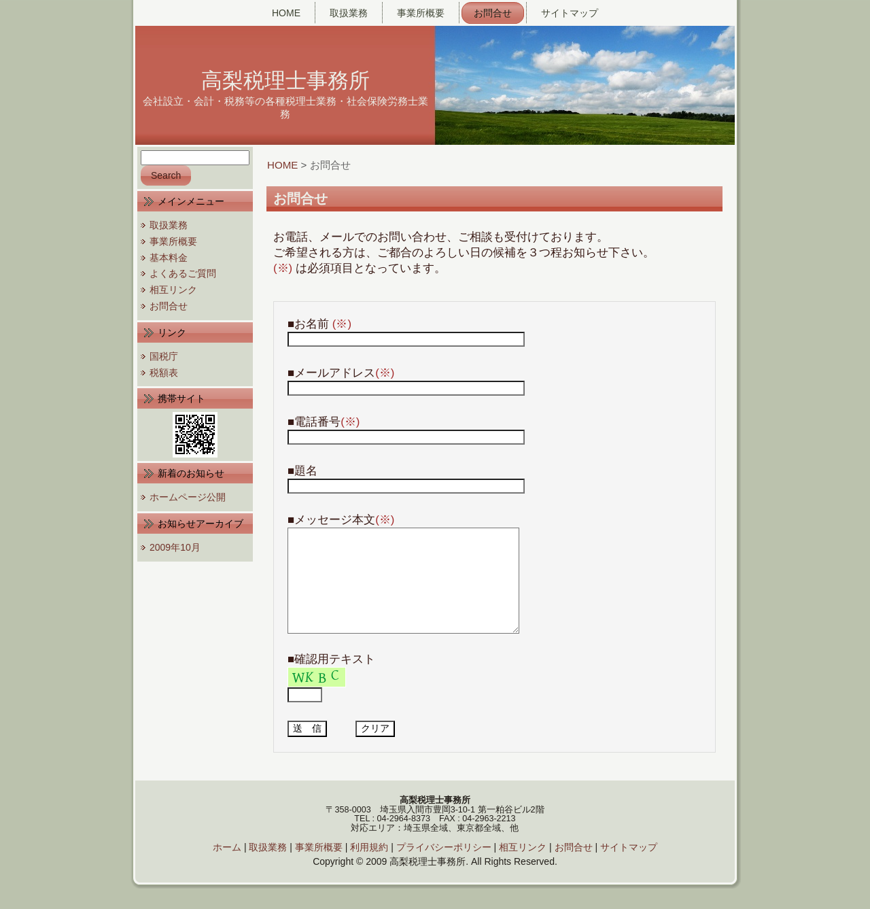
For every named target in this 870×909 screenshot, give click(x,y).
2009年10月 (175, 547)
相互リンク (173, 289)
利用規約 (369, 867)
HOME (282, 165)
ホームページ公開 (188, 497)
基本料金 (169, 257)
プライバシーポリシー (443, 867)
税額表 (164, 372)
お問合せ (169, 306)
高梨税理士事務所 (285, 80)
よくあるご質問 (183, 273)
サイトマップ (628, 867)
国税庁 (164, 356)
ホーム (227, 867)
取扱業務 (169, 225)
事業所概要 (173, 241)
